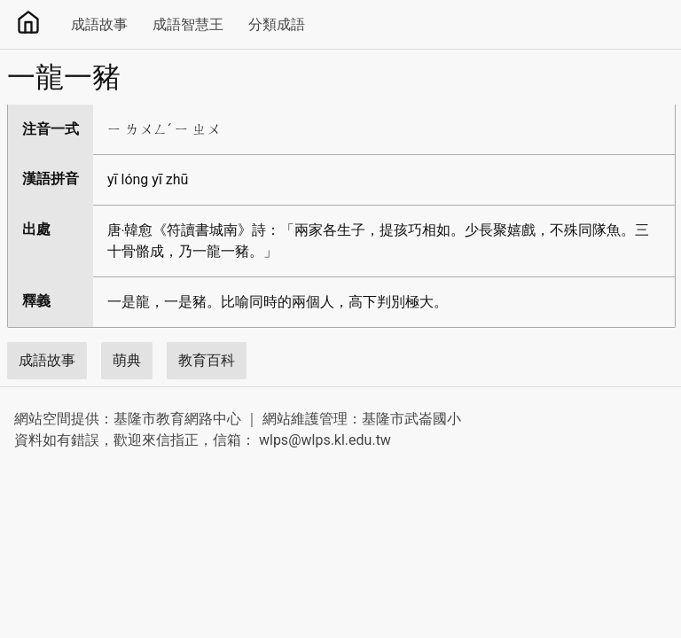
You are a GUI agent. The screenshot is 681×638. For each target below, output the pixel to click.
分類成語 (276, 24)
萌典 (127, 360)
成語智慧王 (188, 24)
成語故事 (99, 24)
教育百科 (206, 360)
